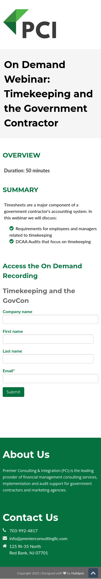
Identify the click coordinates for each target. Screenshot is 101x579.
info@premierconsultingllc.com (38, 538)
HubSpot (77, 573)
